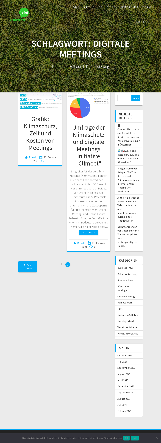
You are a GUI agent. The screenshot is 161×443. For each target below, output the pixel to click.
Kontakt (143, 21)
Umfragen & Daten (127, 315)
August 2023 (123, 374)
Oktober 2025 (124, 355)
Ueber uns (129, 7)
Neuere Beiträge (27, 267)
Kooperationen (125, 280)
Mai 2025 (122, 361)
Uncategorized (125, 321)
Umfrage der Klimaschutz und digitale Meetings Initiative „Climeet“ (88, 145)
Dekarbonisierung (127, 274)
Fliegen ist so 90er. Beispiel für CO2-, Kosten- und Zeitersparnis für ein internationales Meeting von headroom (128, 180)
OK (126, 438)
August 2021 (123, 398)
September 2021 (126, 392)
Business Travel (125, 267)
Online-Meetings (126, 296)
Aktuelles (93, 7)
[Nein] (157, 438)
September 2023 (126, 367)
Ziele (111, 7)
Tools (120, 308)
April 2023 (122, 380)
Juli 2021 (122, 404)
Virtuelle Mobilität (127, 333)
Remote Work (124, 302)
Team (146, 7)
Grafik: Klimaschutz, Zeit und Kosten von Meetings (40, 133)
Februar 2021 (124, 411)
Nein (135, 438)
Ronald (33, 157)
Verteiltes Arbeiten (127, 327)
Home (75, 7)
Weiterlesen (88, 233)
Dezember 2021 (125, 386)
